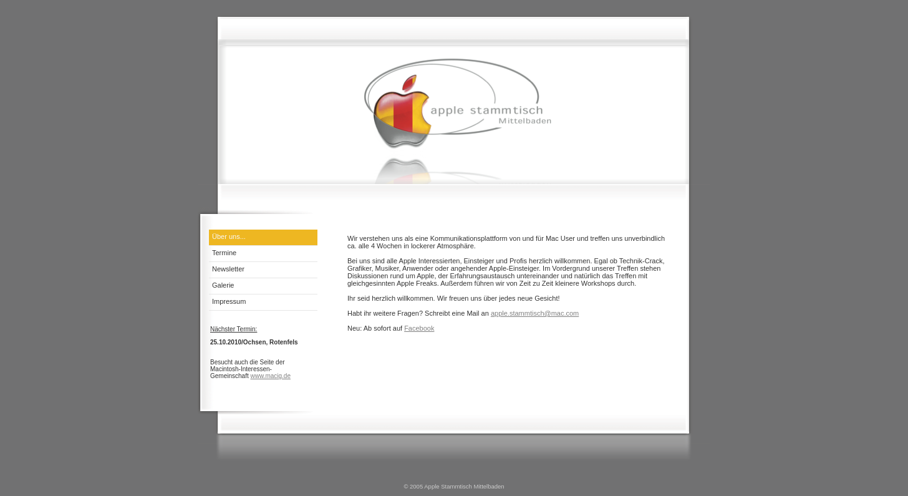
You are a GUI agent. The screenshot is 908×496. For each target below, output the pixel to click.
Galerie (223, 285)
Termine (224, 252)
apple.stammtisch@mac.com (535, 313)
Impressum (229, 301)
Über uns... (229, 236)
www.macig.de (270, 375)
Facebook (419, 328)
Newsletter (228, 269)
